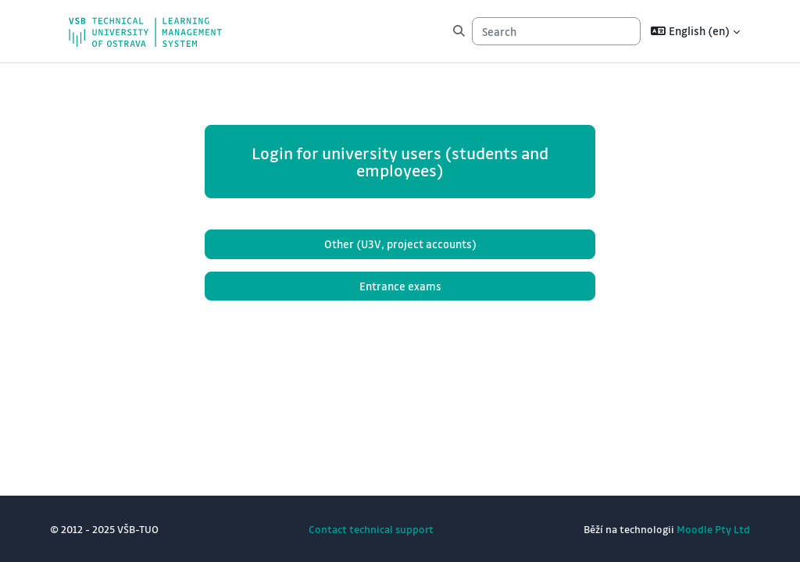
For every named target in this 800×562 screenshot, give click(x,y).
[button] (695, 31)
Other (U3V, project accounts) (400, 244)
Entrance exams (400, 286)
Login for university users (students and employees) (400, 161)
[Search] (556, 31)
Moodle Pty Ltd (713, 528)
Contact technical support (371, 528)
